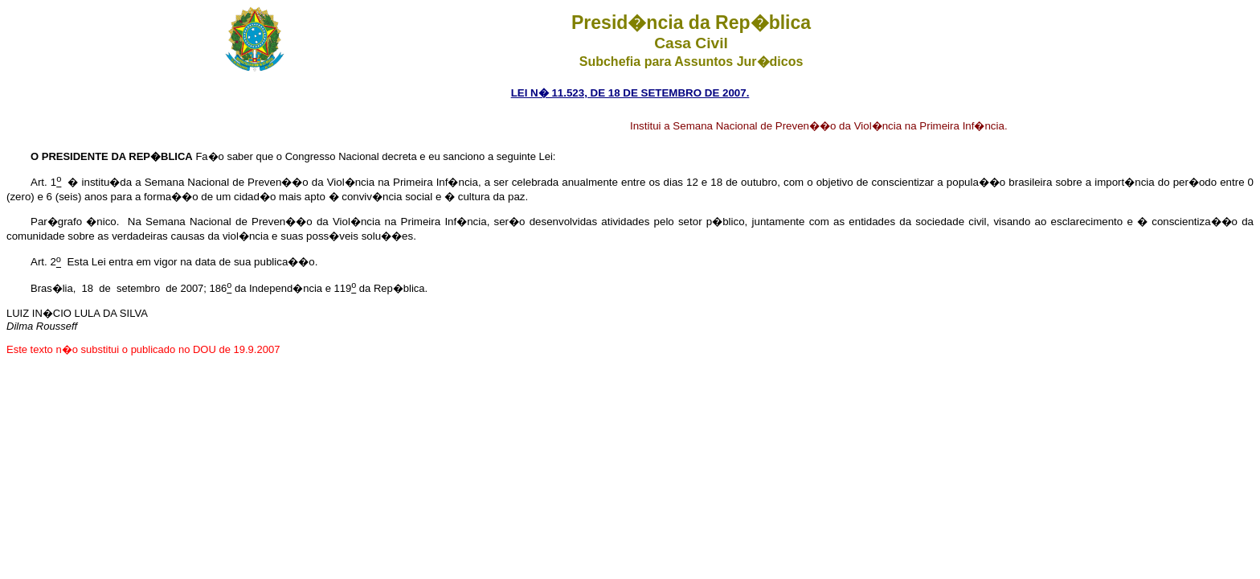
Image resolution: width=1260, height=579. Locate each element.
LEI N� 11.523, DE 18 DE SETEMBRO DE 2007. (630, 93)
